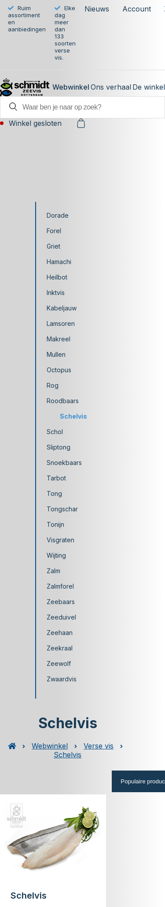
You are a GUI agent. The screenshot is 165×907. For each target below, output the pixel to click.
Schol (55, 431)
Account (136, 8)
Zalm (53, 570)
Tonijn (55, 524)
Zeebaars (61, 601)
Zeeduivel (61, 617)
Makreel (58, 339)
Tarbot (56, 478)
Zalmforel (60, 586)
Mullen (56, 354)
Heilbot (57, 277)
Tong (54, 493)
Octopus (59, 370)
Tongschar (62, 509)
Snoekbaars (64, 462)
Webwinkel (70, 87)
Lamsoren (61, 323)
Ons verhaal (111, 87)
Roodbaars (63, 400)
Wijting (56, 555)
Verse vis (99, 745)
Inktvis (56, 292)
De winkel (148, 87)
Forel (54, 230)
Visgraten (60, 540)
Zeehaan (60, 632)
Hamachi (59, 261)
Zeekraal (60, 648)
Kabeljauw (62, 308)
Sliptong (58, 447)
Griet (53, 246)
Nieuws (96, 8)
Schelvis (73, 416)
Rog (53, 385)
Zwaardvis (62, 679)
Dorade (58, 215)
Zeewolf (59, 663)
